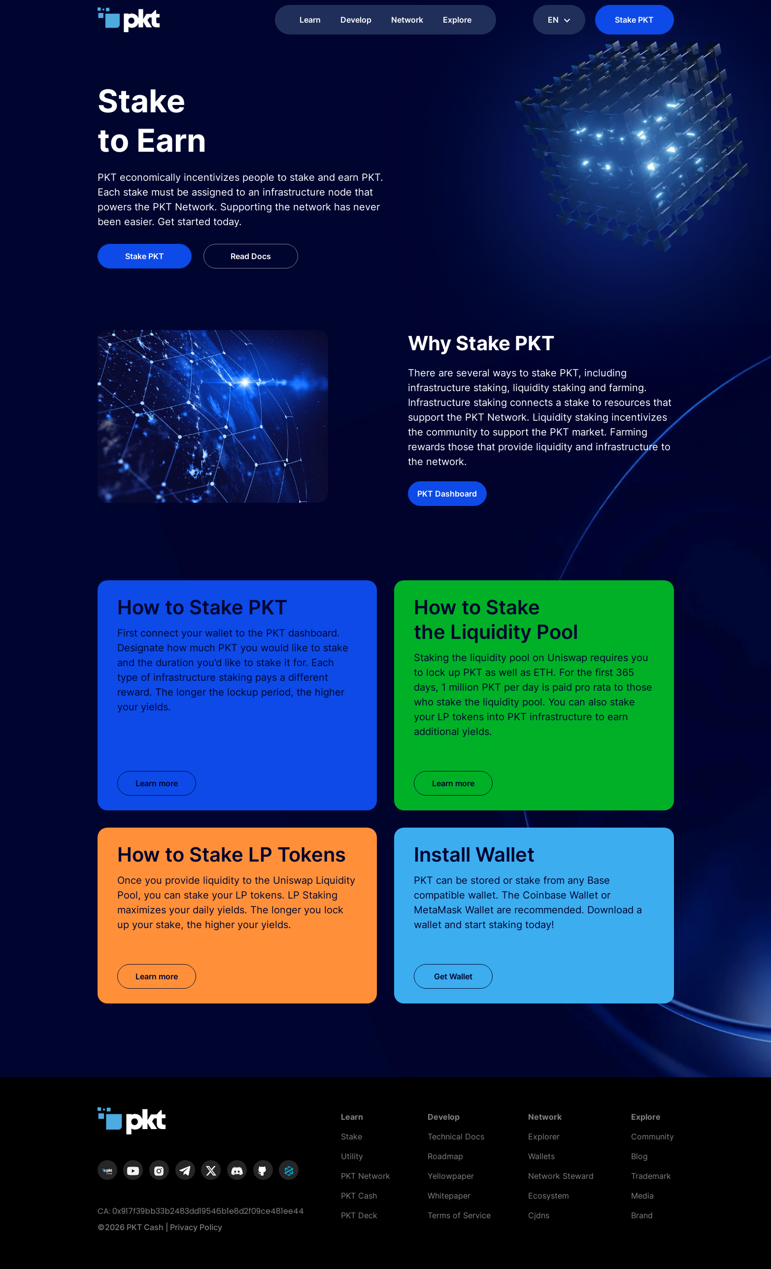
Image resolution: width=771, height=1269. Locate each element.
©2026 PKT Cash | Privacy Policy (160, 1227)
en (559, 20)
